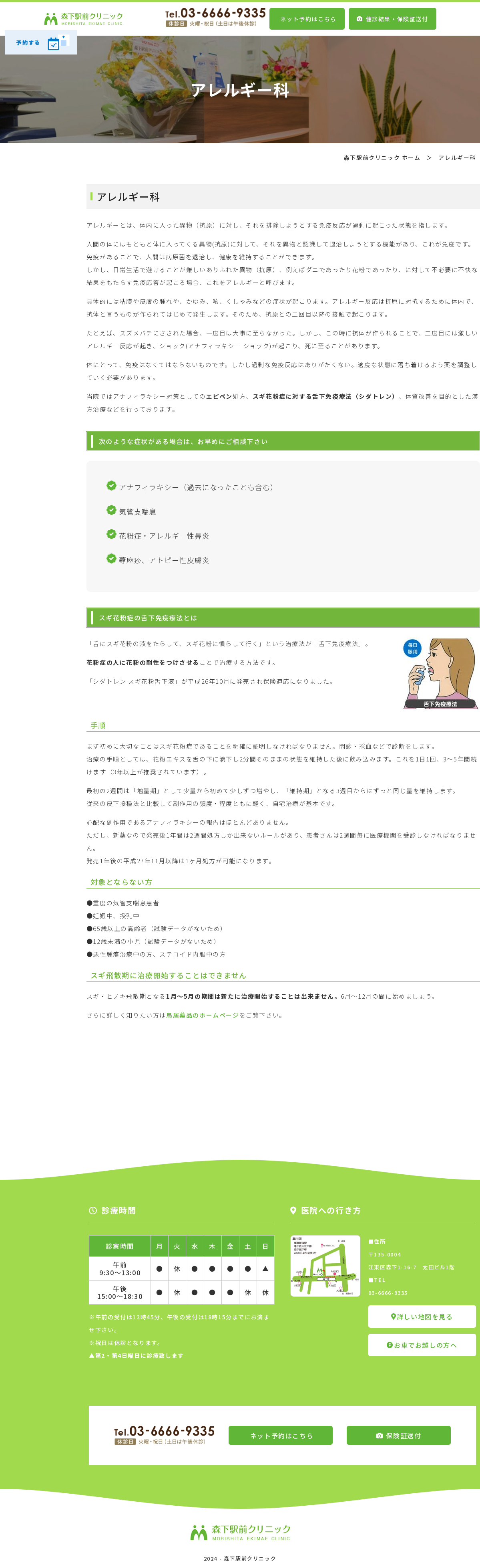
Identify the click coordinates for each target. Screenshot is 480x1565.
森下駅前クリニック (250, 1558)
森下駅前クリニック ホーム (382, 157)
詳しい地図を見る (422, 1316)
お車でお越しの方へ (422, 1345)
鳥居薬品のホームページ (202, 1015)
